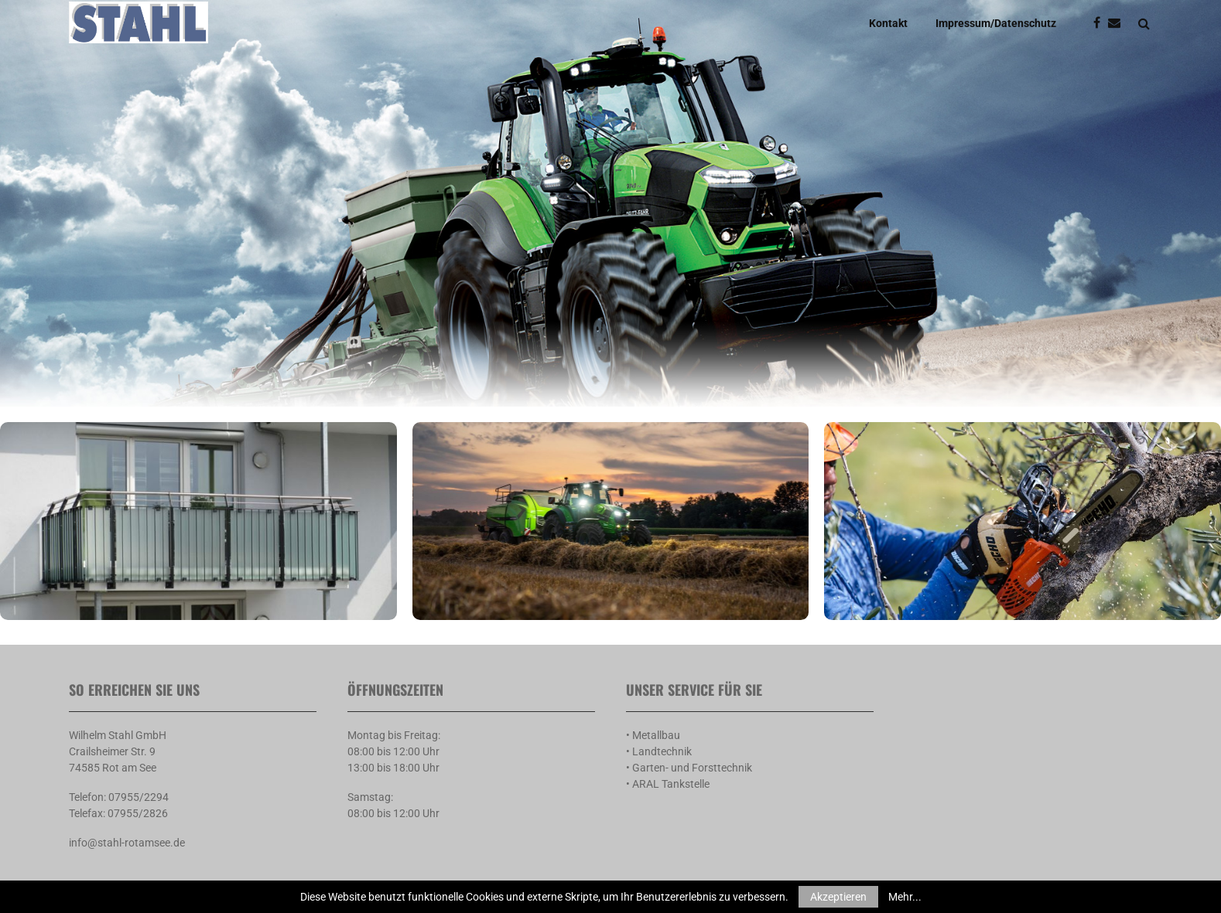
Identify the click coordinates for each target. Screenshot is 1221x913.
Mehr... (905, 896)
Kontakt (888, 23)
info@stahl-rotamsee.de (127, 842)
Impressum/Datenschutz (995, 23)
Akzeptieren (838, 897)
